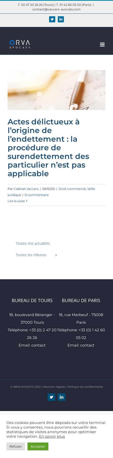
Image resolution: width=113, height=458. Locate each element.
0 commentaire (37, 195)
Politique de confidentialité (85, 386)
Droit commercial (72, 189)
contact (38, 345)
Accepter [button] (38, 446)
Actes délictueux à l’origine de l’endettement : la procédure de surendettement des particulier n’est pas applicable (48, 147)
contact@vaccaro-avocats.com (56, 9)
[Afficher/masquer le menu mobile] (102, 44)
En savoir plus (52, 436)
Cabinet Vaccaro (26, 189)
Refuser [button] (15, 446)
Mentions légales (54, 386)
